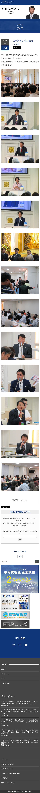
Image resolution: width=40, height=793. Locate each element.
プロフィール (5, 674)
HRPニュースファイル (8, 782)
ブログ (3, 678)
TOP (20, 556)
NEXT (23, 551)
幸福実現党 (4, 778)
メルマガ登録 (5, 683)
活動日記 (16, 44)
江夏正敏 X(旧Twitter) (7, 764)
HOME (3, 669)
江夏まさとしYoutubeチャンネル (10, 773)
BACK (16, 551)
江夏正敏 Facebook (7, 769)
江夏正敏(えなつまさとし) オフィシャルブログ (7, 2)
